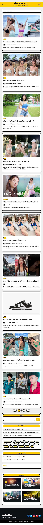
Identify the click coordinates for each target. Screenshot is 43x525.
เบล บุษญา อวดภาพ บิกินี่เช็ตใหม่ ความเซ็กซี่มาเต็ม (19, 362)
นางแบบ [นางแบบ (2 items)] (26, 443)
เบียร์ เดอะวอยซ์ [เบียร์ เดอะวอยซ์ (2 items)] (21, 448)
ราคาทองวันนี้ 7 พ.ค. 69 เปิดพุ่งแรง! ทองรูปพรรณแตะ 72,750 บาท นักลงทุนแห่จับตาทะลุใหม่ (30, 500)
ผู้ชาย (5, 39)
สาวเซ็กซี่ (5, 199)
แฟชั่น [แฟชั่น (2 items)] (32, 448)
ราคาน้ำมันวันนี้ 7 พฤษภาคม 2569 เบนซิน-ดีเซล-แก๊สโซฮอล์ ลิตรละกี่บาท (18, 437)
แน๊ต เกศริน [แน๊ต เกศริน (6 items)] (27, 448)
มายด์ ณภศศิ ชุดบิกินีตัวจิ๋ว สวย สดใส (15, 241)
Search (22, 417)
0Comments (19, 45)
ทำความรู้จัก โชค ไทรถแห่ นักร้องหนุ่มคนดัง (17, 401)
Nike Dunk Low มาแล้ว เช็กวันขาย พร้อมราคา (18, 322)
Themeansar (31, 523)
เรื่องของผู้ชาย (20, 3)
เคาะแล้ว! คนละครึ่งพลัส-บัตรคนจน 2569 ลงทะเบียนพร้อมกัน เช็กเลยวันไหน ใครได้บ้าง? (21, 434)
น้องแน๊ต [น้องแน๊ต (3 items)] (37, 443)
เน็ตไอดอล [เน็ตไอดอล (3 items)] (15, 448)
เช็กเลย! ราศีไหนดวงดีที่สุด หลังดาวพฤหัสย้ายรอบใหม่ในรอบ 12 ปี (16, 431)
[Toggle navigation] (2, 4)
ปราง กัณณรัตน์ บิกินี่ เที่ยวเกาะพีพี (14, 81)
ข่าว (6, 497)
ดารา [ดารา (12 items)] (22, 443)
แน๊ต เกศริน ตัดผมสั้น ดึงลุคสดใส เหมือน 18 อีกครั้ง (19, 121)
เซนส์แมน (6, 45)
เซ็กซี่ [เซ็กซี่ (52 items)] (10, 448)
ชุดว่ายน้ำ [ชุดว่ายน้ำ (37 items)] (17, 443)
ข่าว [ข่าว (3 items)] (13, 443)
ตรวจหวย (5, 467)
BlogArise (25, 523)
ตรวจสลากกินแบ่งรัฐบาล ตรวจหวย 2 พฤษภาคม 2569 (13, 461)
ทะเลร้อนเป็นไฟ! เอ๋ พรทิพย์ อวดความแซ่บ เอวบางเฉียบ (21, 42)
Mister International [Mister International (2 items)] (7, 443)
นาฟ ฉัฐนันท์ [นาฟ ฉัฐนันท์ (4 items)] (31, 443)
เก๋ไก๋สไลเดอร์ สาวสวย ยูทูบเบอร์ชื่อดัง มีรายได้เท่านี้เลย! (21, 202)
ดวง (6, 484)
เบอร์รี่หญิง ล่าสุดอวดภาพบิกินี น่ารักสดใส (16, 161)
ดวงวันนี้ (4, 469)
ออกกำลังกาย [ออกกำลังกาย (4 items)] (6, 448)
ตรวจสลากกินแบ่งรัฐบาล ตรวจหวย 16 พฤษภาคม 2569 (14, 458)
